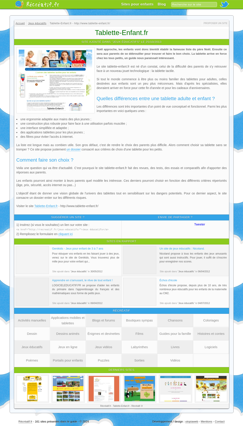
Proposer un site (215, 23)
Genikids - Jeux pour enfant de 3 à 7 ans (77, 248)
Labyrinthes (139, 347)
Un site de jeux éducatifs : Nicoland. (182, 248)
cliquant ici (65, 234)
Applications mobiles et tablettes (67, 320)
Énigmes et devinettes (104, 333)
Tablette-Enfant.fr (46, 206)
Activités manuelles (32, 320)
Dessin (32, 333)
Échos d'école (168, 280)
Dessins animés (67, 333)
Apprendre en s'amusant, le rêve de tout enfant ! (82, 280)
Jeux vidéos (103, 347)
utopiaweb (191, 421)
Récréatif (37, 4)
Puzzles (103, 360)
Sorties (139, 360)
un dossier (74, 149)
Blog (162, 4)
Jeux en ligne (67, 347)
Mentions (206, 421)
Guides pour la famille (175, 333)
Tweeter (199, 224)
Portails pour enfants (68, 360)
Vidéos (175, 360)
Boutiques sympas (139, 320)
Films (139, 333)
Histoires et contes (211, 333)
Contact (220, 421)
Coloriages (211, 320)
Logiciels (211, 347)
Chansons (175, 320)
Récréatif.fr (26, 421)
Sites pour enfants (137, 4)
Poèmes (32, 360)
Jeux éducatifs (32, 347)
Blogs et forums (103, 320)
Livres (175, 347)
